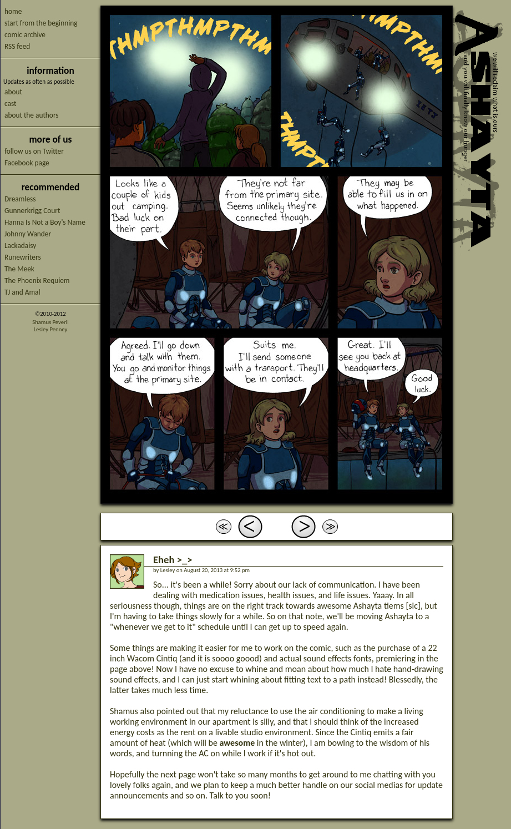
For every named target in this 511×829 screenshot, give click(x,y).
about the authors (31, 115)
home (13, 11)
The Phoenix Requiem (37, 280)
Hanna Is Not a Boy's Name (44, 222)
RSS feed (17, 46)
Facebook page (26, 163)
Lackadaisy (20, 245)
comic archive (24, 34)
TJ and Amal (22, 292)
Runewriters (22, 257)
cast (10, 103)
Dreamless (20, 199)
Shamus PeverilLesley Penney (50, 326)
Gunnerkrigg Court (32, 210)
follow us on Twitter (34, 151)
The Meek (19, 269)
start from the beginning (40, 23)
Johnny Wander (27, 234)
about (13, 92)
